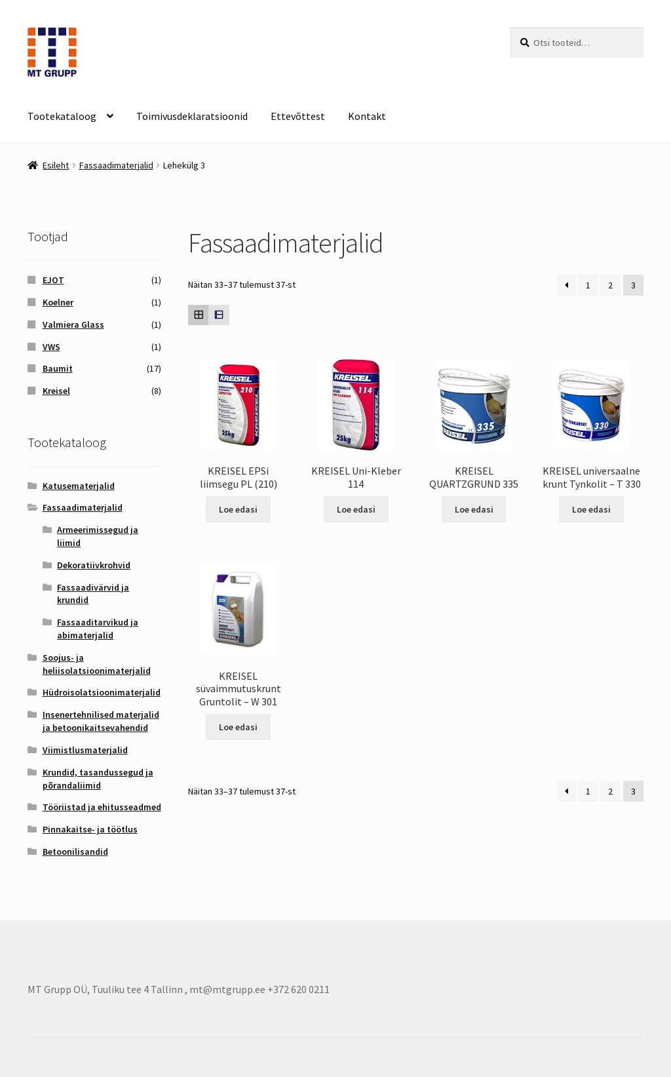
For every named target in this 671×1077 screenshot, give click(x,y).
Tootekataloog (62, 116)
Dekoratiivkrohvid (93, 565)
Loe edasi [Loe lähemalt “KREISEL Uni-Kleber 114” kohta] (356, 509)
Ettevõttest (298, 116)
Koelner (58, 302)
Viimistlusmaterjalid (85, 750)
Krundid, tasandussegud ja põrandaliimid (98, 778)
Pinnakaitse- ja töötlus (90, 829)
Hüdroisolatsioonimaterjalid (102, 692)
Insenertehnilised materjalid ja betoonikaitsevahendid (101, 721)
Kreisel (56, 391)
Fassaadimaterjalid (116, 165)
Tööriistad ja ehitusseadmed (102, 807)
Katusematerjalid (79, 486)
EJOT (53, 280)
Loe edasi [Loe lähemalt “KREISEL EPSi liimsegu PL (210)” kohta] (238, 509)
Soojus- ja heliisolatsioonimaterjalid (97, 664)
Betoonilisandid (75, 851)
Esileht (56, 165)
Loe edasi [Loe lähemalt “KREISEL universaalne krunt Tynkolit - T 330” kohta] (591, 509)
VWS (51, 347)
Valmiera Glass (73, 324)
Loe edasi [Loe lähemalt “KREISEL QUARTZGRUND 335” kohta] (474, 509)
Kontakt (367, 116)
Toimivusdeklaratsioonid (192, 116)
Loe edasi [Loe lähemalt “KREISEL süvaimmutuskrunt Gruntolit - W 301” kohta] (238, 727)
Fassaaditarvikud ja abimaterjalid (97, 628)
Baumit (58, 368)
